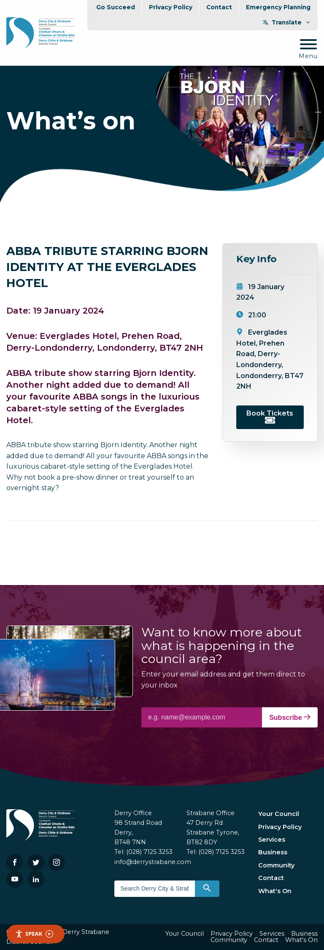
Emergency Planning (278, 7)
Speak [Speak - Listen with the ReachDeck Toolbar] (34, 934)
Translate (286, 22)
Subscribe (289, 717)
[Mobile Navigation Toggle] (308, 49)
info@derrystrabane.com (152, 862)
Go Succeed (115, 7)
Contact (219, 7)
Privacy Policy (170, 7)
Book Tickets (269, 416)
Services (271, 839)
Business (272, 852)
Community (276, 865)
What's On (275, 891)
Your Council (278, 814)
